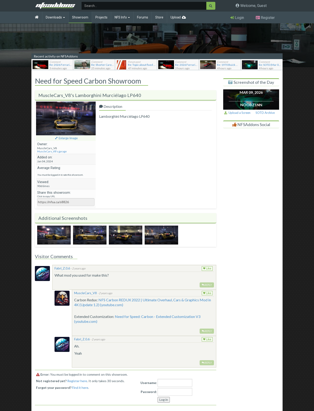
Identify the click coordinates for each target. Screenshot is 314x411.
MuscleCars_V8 (85, 293)
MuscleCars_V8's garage (52, 151)
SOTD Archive (265, 113)
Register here (77, 381)
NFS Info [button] (122, 17)
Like (207, 268)
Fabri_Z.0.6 (62, 268)
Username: (148, 383)
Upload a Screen (237, 113)
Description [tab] (110, 106)
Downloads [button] (55, 17)
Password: (149, 392)
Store (159, 17)
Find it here (80, 388)
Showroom (80, 17)
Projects (101, 17)
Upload (176, 17)
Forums (142, 17)
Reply (207, 284)
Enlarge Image (68, 138)
